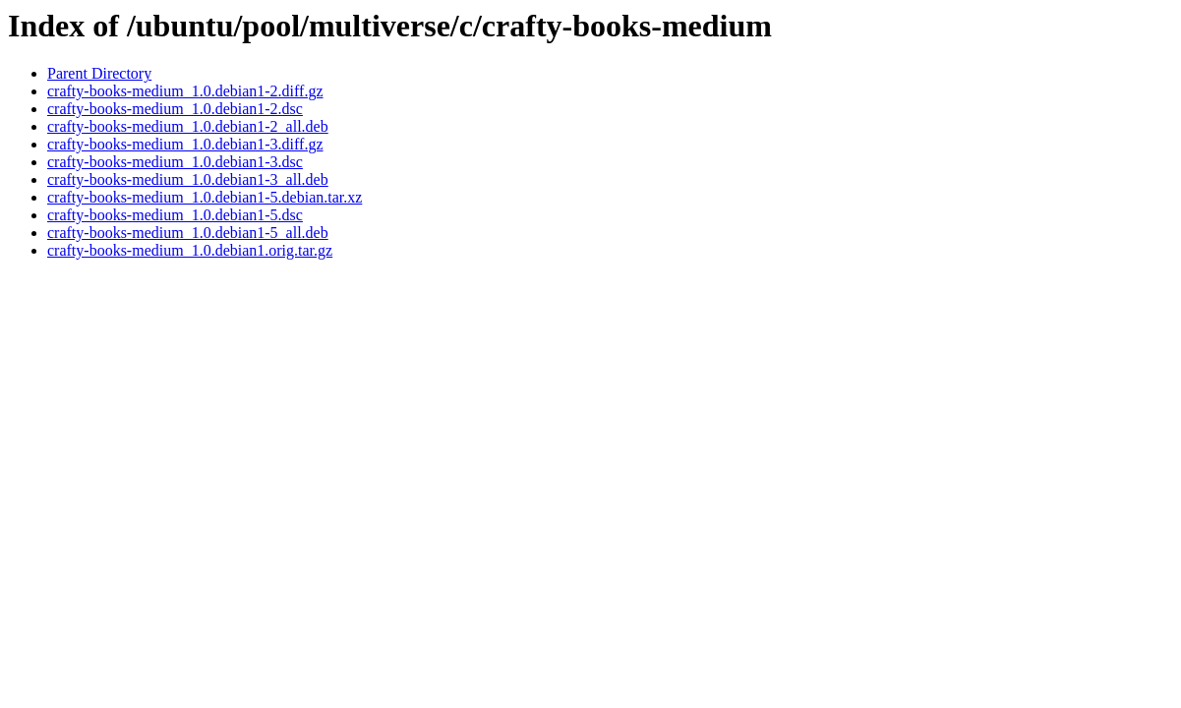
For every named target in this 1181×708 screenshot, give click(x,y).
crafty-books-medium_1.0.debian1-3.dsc (175, 161)
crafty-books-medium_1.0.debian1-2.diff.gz (185, 91)
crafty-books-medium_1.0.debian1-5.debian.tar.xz (204, 197)
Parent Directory (99, 73)
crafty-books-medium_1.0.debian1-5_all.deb (187, 232)
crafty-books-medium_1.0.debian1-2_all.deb (187, 126)
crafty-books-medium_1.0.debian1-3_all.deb (187, 179)
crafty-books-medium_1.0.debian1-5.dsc (175, 214)
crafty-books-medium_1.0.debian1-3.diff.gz (185, 144)
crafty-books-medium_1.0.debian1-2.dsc (175, 108)
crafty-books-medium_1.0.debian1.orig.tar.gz (189, 250)
